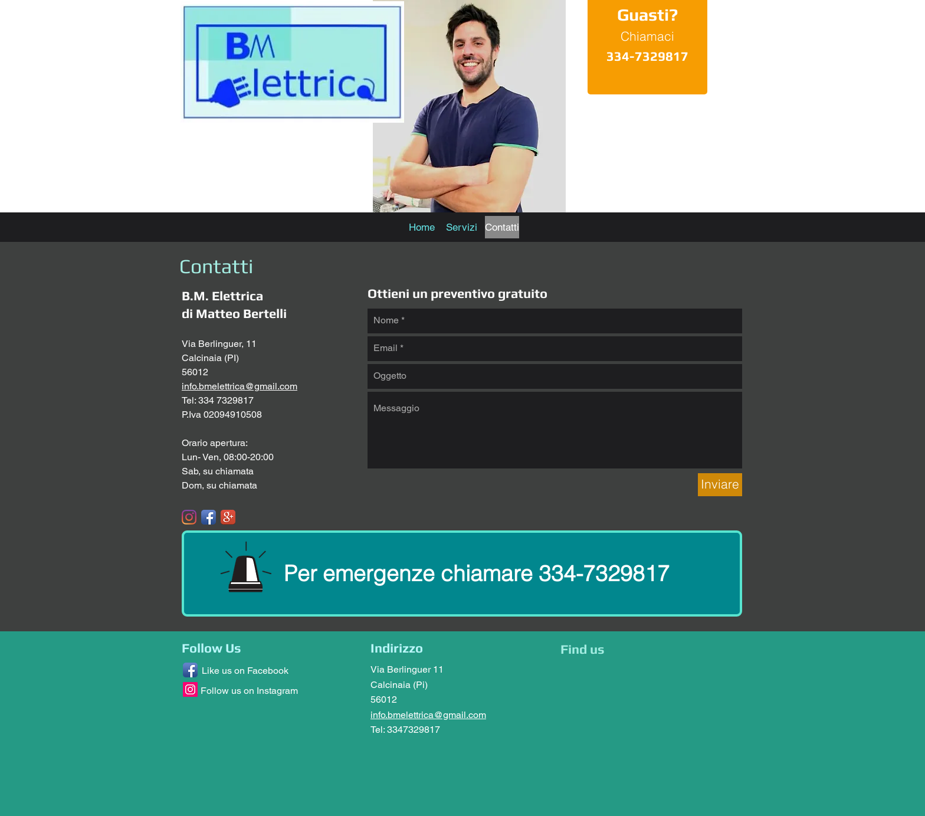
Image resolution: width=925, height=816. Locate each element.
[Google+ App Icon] (228, 517)
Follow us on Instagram (249, 690)
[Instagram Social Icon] (190, 689)
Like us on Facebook (245, 670)
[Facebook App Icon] (208, 517)
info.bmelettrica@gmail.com (239, 386)
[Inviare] (720, 484)
